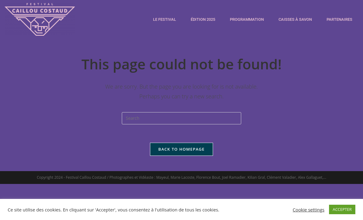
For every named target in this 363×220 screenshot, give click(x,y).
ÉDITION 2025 (203, 19)
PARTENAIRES (339, 19)
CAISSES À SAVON (295, 19)
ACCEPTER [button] (342, 209)
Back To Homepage (181, 149)
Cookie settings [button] (308, 209)
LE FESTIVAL (164, 19)
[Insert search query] (181, 118)
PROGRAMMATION (247, 19)
